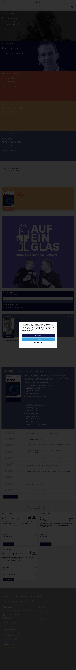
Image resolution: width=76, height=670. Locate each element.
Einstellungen (38, 342)
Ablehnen (38, 339)
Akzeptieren (38, 335)
